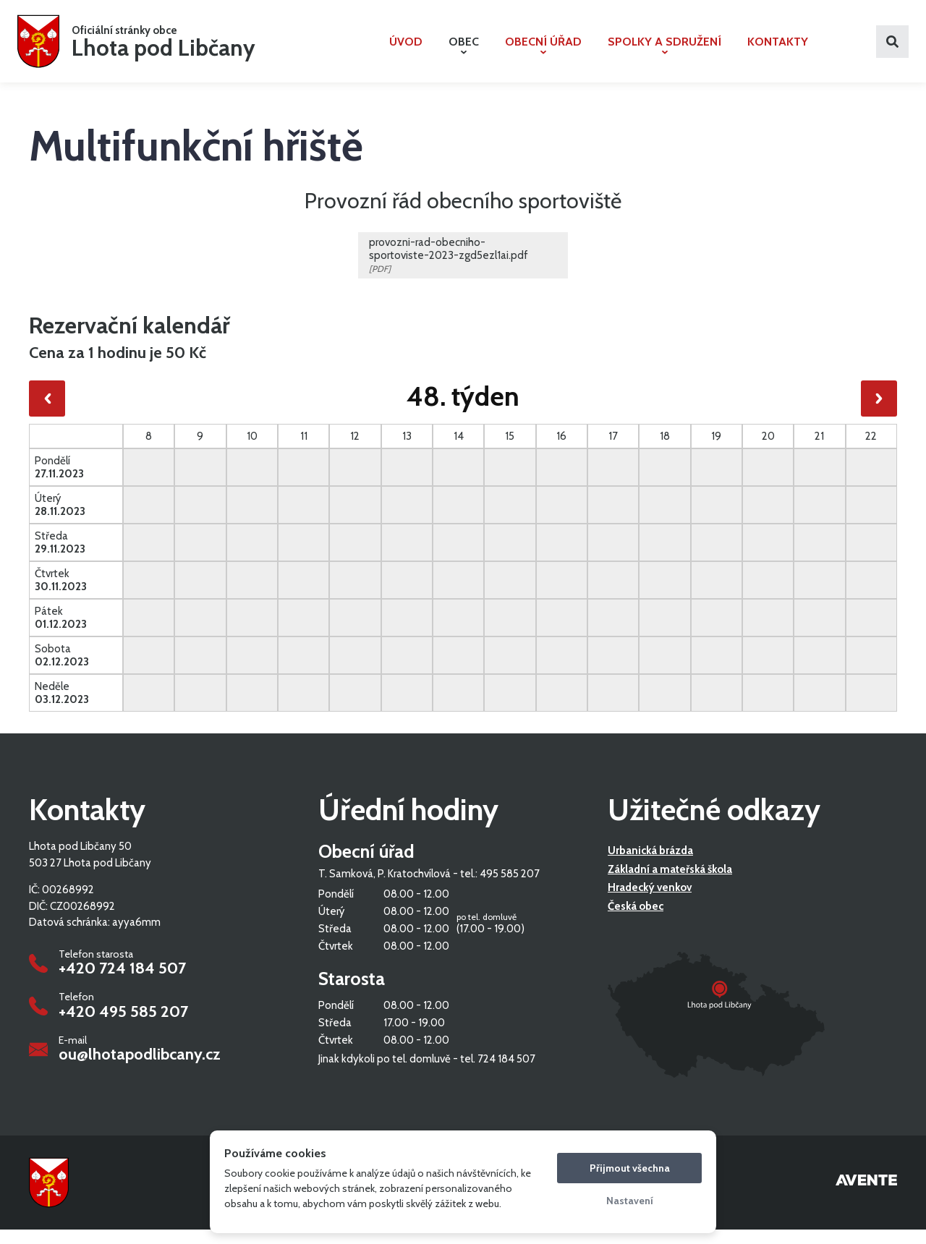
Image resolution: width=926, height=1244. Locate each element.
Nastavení (629, 1200)
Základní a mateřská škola (670, 884)
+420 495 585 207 (123, 1026)
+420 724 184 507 (122, 983)
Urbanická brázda (650, 865)
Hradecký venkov (650, 902)
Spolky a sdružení (664, 51)
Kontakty (777, 49)
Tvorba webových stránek (866, 1197)
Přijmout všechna (630, 1168)
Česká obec (635, 921)
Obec (464, 51)
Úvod (405, 49)
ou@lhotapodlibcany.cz (140, 1069)
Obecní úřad (543, 51)
